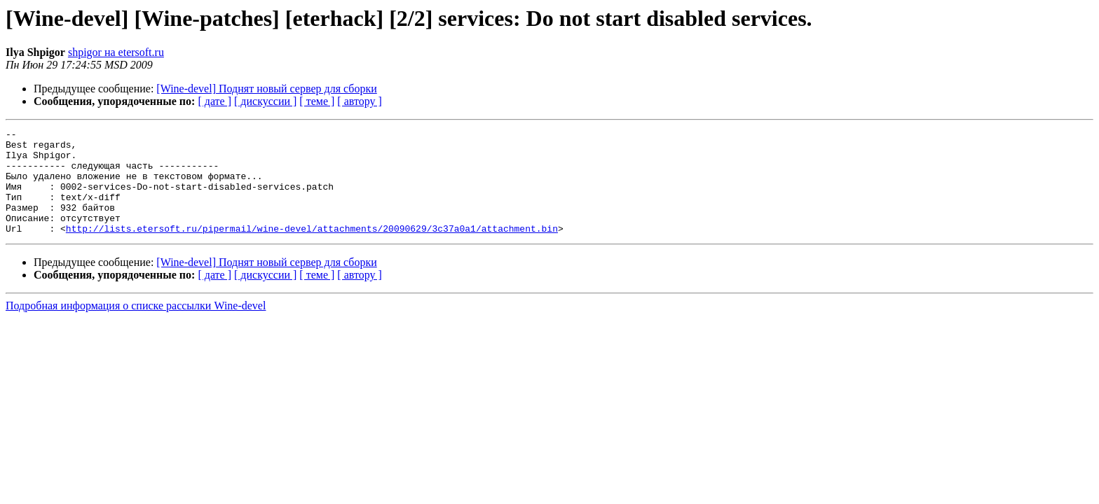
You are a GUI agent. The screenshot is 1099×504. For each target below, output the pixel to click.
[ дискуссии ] (265, 101)
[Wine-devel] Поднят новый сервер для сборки (266, 88)
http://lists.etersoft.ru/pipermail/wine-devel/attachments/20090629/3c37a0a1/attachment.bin (312, 249)
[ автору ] (359, 101)
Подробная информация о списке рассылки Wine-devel (136, 326)
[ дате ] (214, 101)
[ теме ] (316, 101)
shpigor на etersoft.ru (116, 52)
